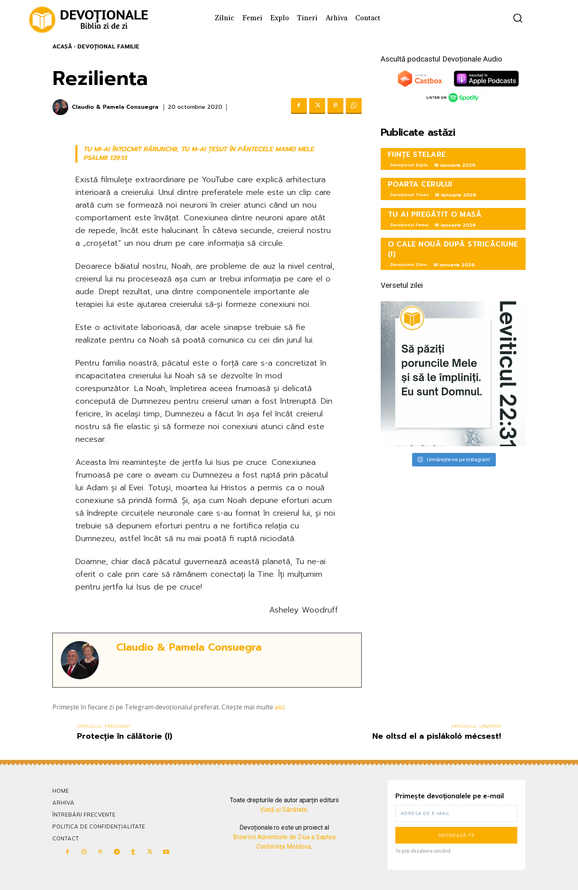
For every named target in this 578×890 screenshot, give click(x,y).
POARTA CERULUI (420, 184)
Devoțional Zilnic (408, 265)
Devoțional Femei (409, 225)
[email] (456, 813)
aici (279, 707)
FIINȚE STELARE (417, 154)
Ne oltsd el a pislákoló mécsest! (436, 736)
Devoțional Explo (409, 165)
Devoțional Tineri (409, 195)
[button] (517, 18)
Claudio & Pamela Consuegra (115, 107)
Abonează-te (456, 835)
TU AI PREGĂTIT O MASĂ (435, 214)
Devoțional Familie (108, 46)
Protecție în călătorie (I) (124, 736)
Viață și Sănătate (283, 809)
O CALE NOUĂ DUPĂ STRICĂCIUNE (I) (453, 249)
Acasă (62, 46)
